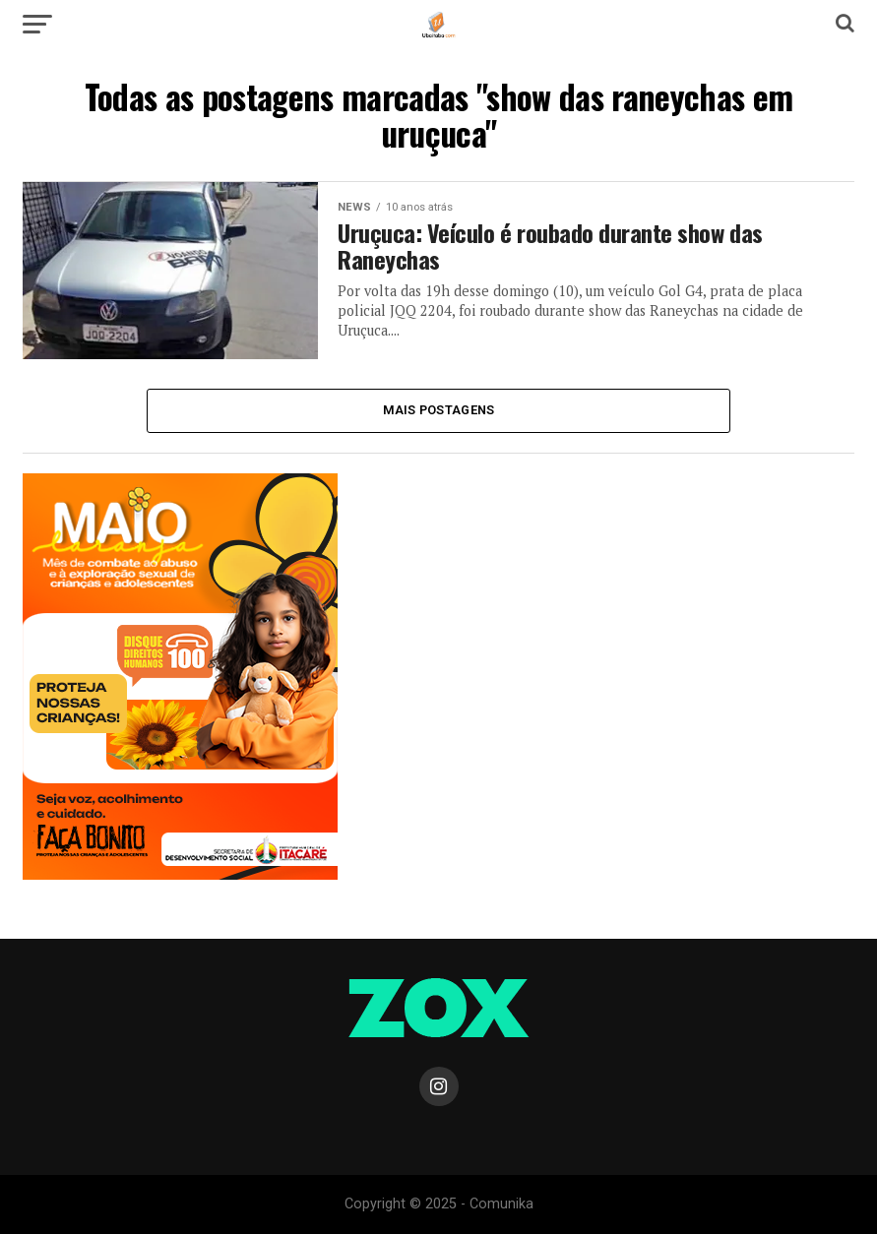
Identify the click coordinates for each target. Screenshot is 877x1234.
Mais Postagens (439, 409)
